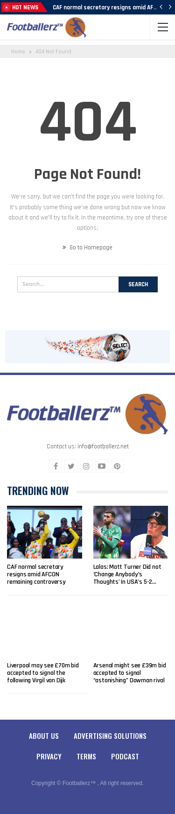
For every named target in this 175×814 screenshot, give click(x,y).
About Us (44, 735)
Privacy (49, 756)
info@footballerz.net (103, 446)
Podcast (125, 756)
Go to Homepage (87, 247)
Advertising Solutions (110, 735)
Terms (86, 756)
